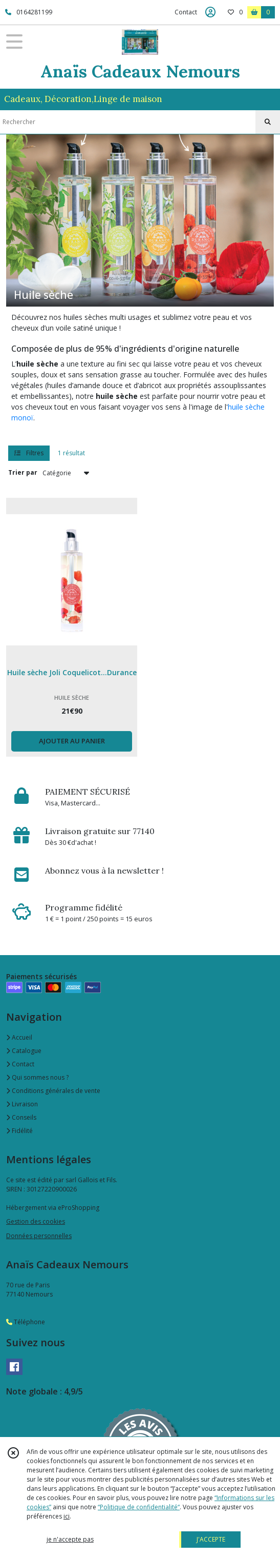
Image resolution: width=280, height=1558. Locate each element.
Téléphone (25, 1322)
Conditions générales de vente (53, 1090)
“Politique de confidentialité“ (139, 1507)
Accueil (19, 1037)
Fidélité (19, 1130)
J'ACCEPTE (211, 1539)
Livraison (22, 1104)
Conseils (21, 1117)
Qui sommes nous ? (37, 1077)
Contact (186, 12)
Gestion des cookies (35, 1221)
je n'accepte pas (70, 1539)
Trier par (22, 472)
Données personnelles (39, 1235)
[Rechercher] (267, 122)
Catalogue (23, 1050)
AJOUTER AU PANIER (72, 740)
